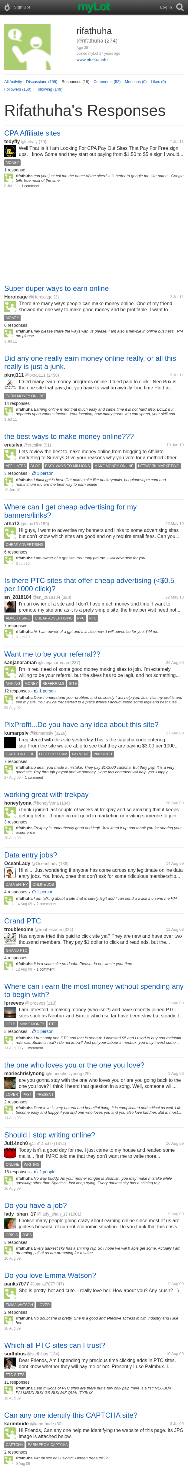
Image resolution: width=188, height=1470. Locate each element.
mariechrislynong (24, 1073)
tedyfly (12, 141)
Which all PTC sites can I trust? (54, 1345)
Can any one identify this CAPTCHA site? (70, 1415)
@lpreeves (35, 1003)
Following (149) (48, 89)
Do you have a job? (35, 1205)
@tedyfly (29, 141)
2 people (47, 1171)
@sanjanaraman (53, 662)
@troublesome (48, 929)
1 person (45, 473)
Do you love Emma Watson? (50, 1275)
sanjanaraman (20, 662)
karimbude (16, 1423)
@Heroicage (40, 297)
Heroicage (16, 296)
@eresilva (32, 445)
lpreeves (14, 1003)
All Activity (13, 81)
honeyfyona (17, 803)
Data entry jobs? (30, 855)
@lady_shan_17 (52, 1214)
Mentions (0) (136, 81)
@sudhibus (37, 1353)
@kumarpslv (41, 733)
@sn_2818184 (46, 597)
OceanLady (17, 863)
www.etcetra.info (92, 59)
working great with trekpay (46, 794)
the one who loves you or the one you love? (74, 1065)
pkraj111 (14, 375)
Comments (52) (107, 81)
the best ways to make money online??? (69, 436)
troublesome (18, 929)
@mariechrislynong (64, 1073)
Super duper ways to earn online (56, 288)
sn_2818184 (17, 597)
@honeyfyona (46, 803)
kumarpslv (16, 733)
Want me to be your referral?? (52, 654)
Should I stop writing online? (49, 1135)
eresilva (13, 444)
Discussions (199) (41, 81)
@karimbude (42, 1423)
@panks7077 (42, 1284)
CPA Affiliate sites (32, 133)
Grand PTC (22, 921)
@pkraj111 (35, 375)
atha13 (12, 523)
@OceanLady (44, 863)
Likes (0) (158, 81)
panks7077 (16, 1283)
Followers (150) (17, 89)
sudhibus (15, 1353)
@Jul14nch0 (41, 1143)
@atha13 (29, 523)
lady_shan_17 (20, 1213)
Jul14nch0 (16, 1143)
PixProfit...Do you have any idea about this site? (81, 724)
